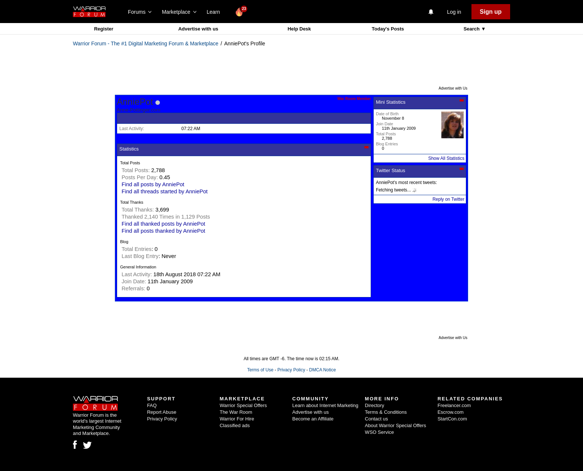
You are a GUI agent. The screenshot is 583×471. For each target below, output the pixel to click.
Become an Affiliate (313, 419)
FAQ (152, 405)
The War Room (236, 412)
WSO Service (379, 432)
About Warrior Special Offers (395, 425)
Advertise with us (198, 29)
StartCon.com (452, 419)
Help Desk (299, 29)
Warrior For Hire (237, 419)
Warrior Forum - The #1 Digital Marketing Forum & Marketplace (145, 43)
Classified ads (235, 425)
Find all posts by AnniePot (153, 184)
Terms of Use (260, 369)
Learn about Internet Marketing (325, 405)
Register (103, 29)
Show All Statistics (446, 158)
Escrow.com (451, 412)
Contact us (376, 419)
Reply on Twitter (448, 199)
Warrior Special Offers (243, 405)
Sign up (491, 12)
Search (472, 29)
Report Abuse (161, 412)
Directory (374, 405)
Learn (215, 12)
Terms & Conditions (386, 412)
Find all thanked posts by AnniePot (163, 224)
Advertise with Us (453, 88)
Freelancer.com (454, 405)
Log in (454, 12)
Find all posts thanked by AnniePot (163, 231)
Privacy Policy (291, 369)
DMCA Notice (322, 369)
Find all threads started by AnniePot (164, 191)
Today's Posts (388, 29)
